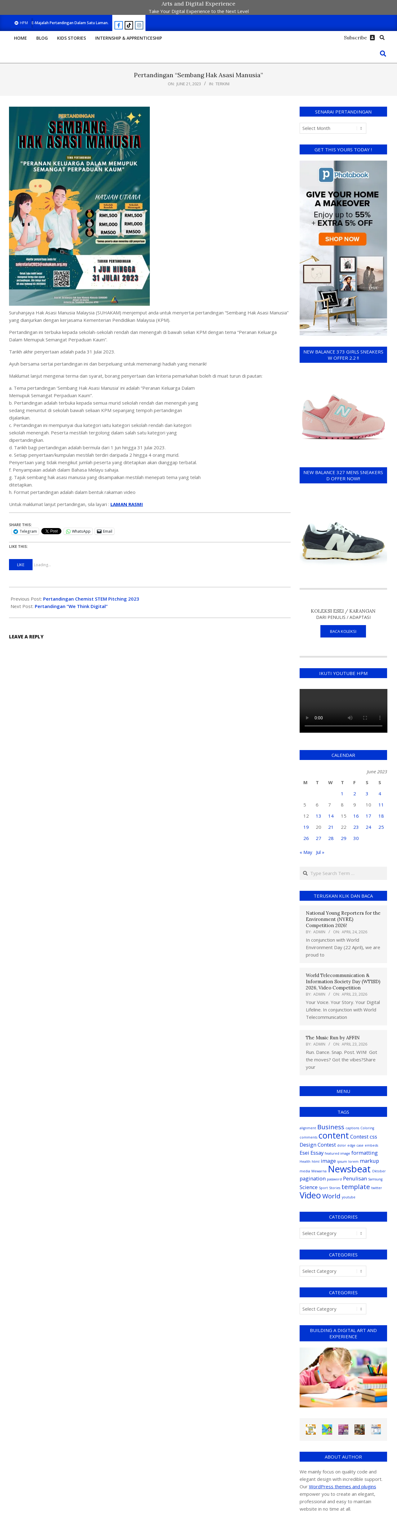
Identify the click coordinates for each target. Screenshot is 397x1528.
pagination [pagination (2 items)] (313, 1178)
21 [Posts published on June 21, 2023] (331, 827)
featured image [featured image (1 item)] (337, 1153)
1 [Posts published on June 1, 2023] (342, 793)
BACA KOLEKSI (343, 631)
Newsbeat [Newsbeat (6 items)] (349, 1169)
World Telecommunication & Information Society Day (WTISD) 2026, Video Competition (343, 981)
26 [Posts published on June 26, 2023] (306, 838)
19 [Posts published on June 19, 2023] (306, 827)
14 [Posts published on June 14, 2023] (331, 816)
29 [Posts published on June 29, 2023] (343, 838)
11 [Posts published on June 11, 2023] (381, 805)
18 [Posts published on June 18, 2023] (381, 816)
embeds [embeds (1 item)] (371, 1145)
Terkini (223, 84)
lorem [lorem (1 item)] (353, 1161)
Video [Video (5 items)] (310, 1195)
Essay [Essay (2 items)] (316, 1152)
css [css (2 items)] (373, 1136)
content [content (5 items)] (334, 1135)
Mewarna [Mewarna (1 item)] (319, 1171)
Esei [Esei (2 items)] (304, 1152)
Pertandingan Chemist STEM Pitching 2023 (91, 599)
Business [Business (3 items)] (330, 1126)
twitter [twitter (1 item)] (376, 1188)
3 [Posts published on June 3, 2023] (367, 793)
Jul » (320, 852)
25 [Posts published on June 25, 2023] (381, 827)
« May (306, 852)
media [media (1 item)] (305, 1171)
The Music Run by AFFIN (333, 1038)
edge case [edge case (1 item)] (355, 1145)
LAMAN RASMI (126, 504)
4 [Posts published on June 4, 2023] (379, 793)
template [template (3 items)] (355, 1186)
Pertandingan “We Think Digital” (71, 606)
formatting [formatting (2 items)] (364, 1152)
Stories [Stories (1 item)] (334, 1188)
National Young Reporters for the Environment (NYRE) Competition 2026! (343, 919)
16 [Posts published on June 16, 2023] (356, 816)
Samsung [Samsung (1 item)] (375, 1179)
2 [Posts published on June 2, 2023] (354, 793)
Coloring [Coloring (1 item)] (367, 1128)
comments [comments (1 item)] (308, 1137)
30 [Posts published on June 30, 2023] (356, 838)
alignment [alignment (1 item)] (308, 1128)
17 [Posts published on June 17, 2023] (368, 816)
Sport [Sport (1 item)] (323, 1188)
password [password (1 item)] (334, 1179)
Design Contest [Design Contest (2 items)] (318, 1144)
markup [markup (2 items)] (369, 1160)
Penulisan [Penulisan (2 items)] (355, 1178)
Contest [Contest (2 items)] (359, 1136)
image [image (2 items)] (328, 1160)
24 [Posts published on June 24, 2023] (368, 827)
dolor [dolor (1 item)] (341, 1145)
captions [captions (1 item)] (352, 1128)
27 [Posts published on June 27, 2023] (318, 838)
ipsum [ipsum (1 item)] (342, 1161)
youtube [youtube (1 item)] (348, 1197)
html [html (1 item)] (315, 1161)
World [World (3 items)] (331, 1196)
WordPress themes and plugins (342, 1486)
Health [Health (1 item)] (305, 1161)
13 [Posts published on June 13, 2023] (318, 816)
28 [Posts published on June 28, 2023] (331, 838)
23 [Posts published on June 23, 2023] (356, 827)
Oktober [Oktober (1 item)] (379, 1171)
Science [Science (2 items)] (309, 1187)
